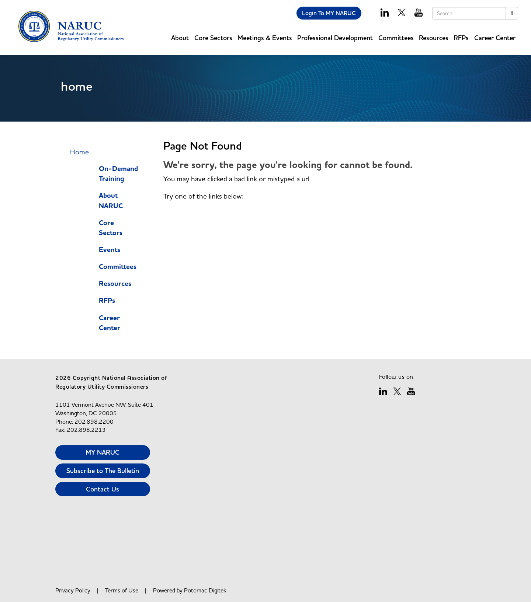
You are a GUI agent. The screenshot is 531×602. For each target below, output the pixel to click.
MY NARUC (102, 452)
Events (109, 250)
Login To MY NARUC (329, 13)
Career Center (109, 323)
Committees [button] (396, 38)
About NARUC (111, 200)
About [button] (180, 38)
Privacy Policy (72, 590)
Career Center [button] (495, 38)
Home (79, 151)
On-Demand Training (118, 173)
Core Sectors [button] (213, 38)
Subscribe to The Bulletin (102, 470)
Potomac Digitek (205, 590)
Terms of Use (121, 590)
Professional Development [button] (335, 38)
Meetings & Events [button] (264, 38)
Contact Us (102, 489)
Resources (115, 283)
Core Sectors (110, 228)
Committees (117, 267)
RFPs (461, 38)
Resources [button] (433, 38)
